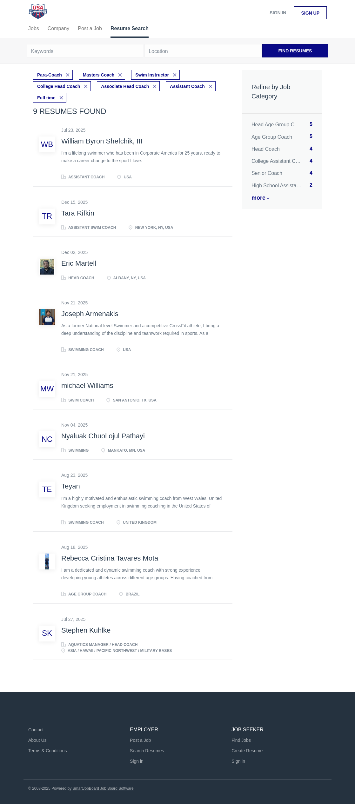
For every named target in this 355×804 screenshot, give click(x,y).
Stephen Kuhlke (86, 630)
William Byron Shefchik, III (102, 141)
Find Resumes (295, 50)
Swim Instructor (152, 74)
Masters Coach (99, 74)
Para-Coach (49, 74)
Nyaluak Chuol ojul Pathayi (103, 436)
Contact (36, 729)
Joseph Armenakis (89, 314)
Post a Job (140, 740)
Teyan (70, 486)
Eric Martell (78, 263)
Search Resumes (147, 750)
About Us (37, 740)
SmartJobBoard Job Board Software (103, 788)
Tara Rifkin (77, 213)
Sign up (310, 13)
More (258, 198)
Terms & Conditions (47, 750)
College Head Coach (58, 86)
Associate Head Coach (125, 86)
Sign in (278, 12)
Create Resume (247, 750)
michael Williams (87, 385)
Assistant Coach (187, 86)
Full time (46, 97)
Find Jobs (241, 740)
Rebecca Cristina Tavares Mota (109, 558)
